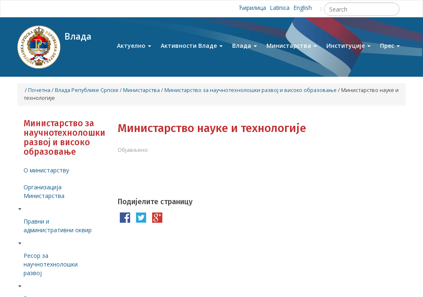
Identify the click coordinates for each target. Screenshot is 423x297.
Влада (244, 49)
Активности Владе (192, 49)
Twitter (85, 8)
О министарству (46, 170)
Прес (390, 49)
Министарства (291, 49)
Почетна (39, 90)
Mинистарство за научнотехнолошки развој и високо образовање (250, 90)
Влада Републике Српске (87, 90)
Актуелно (134, 49)
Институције (348, 49)
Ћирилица (249, 8)
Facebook (67, 8)
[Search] (361, 9)
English (302, 8)
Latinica (278, 8)
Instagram (104, 8)
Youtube (49, 8)
